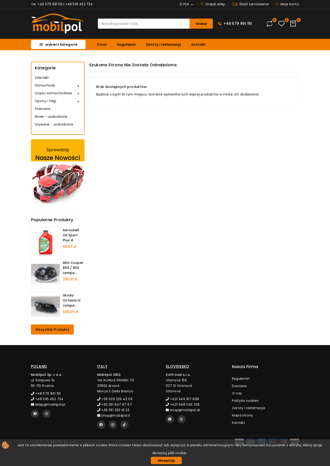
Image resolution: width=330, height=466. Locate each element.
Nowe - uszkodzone (51, 116)
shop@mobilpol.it (113, 415)
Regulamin (126, 44)
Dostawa (239, 386)
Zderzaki (42, 77)
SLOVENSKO (177, 366)
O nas (102, 44)
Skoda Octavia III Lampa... (71, 300)
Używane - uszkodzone (54, 124)
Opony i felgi (45, 101)
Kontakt (198, 44)
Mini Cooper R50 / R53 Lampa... (73, 267)
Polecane (42, 108)
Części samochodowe (53, 93)
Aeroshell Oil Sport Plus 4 (71, 235)
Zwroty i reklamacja (163, 44)
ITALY (102, 366)
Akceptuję (166, 460)
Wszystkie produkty (52, 329)
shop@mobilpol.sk (183, 410)
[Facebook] (35, 414)
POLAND (39, 366)
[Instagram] (46, 414)
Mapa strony (242, 415)
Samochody (45, 85)
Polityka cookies (245, 400)
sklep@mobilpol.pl (48, 404)
